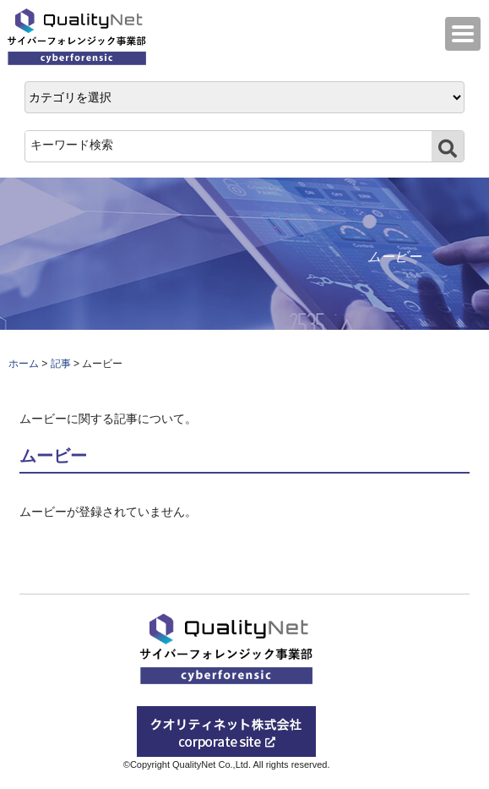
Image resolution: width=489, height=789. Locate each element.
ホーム (23, 364)
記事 (61, 364)
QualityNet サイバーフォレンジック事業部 (81, 37)
